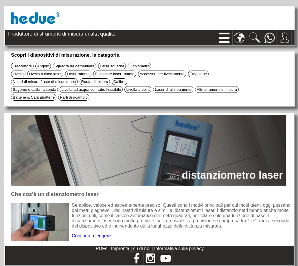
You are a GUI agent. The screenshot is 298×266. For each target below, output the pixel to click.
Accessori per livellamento (162, 74)
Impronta (121, 248)
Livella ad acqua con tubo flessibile (91, 89)
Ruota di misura (94, 82)
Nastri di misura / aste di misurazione (44, 82)
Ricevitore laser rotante (115, 74)
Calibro (119, 82)
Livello (18, 74)
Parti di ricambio (74, 97)
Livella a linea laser (45, 74)
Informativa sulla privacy (179, 248)
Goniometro (139, 66)
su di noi (142, 248)
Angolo (43, 66)
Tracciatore (22, 66)
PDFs (101, 248)
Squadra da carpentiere (74, 66)
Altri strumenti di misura (217, 89)
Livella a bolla (138, 89)
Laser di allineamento (173, 89)
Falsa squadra (112, 66)
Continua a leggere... (93, 235)
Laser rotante (78, 74)
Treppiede (198, 74)
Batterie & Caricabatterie (34, 97)
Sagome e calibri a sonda (34, 89)
